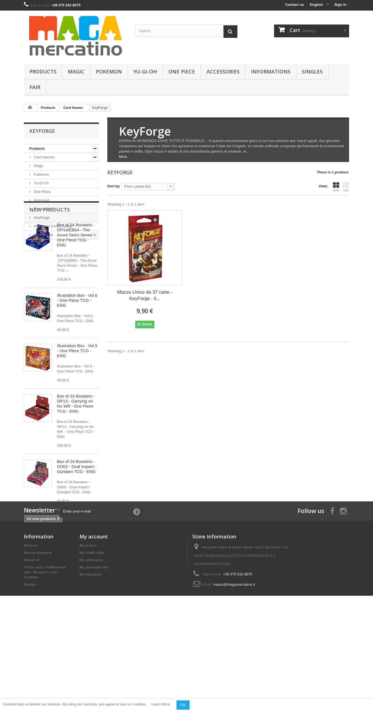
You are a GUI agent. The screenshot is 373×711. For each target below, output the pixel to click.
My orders (88, 635)
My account (93, 626)
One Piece (181, 71)
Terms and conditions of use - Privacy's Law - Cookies (45, 662)
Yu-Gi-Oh (145, 71)
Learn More (160, 704)
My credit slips (92, 643)
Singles (312, 71)
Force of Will (43, 209)
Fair (34, 87)
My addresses (91, 650)
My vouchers (90, 664)
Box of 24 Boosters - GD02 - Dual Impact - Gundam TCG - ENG (76, 513)
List (345, 187)
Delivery (31, 635)
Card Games (43, 157)
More (123, 157)
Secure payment (38, 643)
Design (30, 674)
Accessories (223, 71)
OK (183, 705)
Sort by (113, 186)
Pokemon (109, 71)
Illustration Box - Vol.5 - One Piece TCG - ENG (77, 397)
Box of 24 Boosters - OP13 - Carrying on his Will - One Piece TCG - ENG (76, 450)
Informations (270, 71)
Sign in (340, 5)
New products (49, 256)
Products (42, 71)
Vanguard (41, 200)
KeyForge (41, 217)
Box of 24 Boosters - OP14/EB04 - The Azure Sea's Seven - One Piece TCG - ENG (76, 281)
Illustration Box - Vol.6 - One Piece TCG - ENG (77, 346)
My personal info (93, 657)
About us (31, 650)
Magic (76, 71)
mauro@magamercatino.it (234, 674)
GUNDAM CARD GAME (53, 226)
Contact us (294, 5)
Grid (336, 187)
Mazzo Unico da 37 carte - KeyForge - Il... (144, 295)
